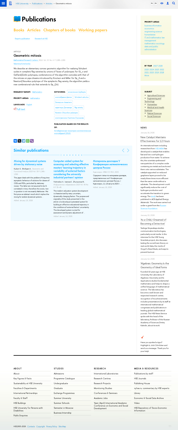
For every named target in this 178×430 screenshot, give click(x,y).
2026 (160, 65)
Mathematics (37, 92)
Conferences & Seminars (105, 393)
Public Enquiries (21, 415)
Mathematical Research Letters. (26, 60)
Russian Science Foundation (153, 207)
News (144, 127)
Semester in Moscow (63, 407)
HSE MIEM (159, 148)
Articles (33, 30)
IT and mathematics (153, 37)
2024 (152, 69)
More (147, 75)
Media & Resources (146, 368)
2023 (157, 69)
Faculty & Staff (21, 398)
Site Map (62, 426)
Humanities (152, 104)
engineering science (153, 31)
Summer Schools (61, 403)
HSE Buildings (20, 403)
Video (137, 403)
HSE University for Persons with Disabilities (28, 409)
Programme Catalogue (64, 378)
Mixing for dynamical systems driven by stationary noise (30, 162)
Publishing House (142, 383)
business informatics (153, 25)
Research (100, 368)
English (29, 104)
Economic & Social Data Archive (149, 398)
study (153, 196)
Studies (59, 368)
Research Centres (102, 378)
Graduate (58, 388)
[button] (61, 155)
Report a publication (22, 38)
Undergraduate (61, 383)
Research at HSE (41, 38)
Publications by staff (143, 373)
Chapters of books (59, 30)
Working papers (92, 30)
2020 (152, 72)
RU (152, 3)
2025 (147, 69)
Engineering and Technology (153, 100)
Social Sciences (154, 116)
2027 (155, 65)
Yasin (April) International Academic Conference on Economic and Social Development (111, 406)
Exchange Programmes (64, 393)
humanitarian (150, 34)
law (163, 37)
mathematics (150, 43)
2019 (157, 72)
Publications (39, 19)
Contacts (31, 426)
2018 (162, 72)
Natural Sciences (154, 113)
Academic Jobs (101, 398)
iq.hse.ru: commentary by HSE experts (151, 388)
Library (137, 393)
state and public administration (151, 48)
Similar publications (31, 150)
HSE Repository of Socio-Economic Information (150, 409)
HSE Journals (140, 378)
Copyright (40, 426)
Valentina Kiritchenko (22, 64)
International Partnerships (25, 393)
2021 (147, 72)
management (150, 40)
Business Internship (62, 412)
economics (149, 28)
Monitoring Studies (103, 388)
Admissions (59, 373)
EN (156, 3)
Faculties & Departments (25, 388)
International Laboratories (106, 373)
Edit (170, 426)
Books (19, 30)
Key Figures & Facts (22, 378)
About (18, 368)
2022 (162, 69)
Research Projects (102, 383)
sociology (160, 43)
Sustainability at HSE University (28, 383)
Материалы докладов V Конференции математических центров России (110, 164)
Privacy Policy (51, 426)
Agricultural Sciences (156, 95)
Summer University (62, 398)
